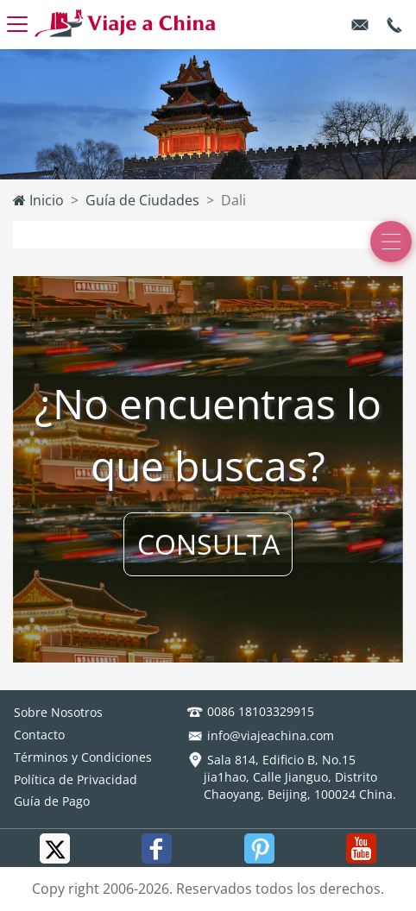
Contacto (39, 734)
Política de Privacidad (75, 779)
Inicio (38, 200)
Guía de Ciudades (142, 200)
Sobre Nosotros (58, 712)
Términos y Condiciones (83, 757)
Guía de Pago (52, 801)
